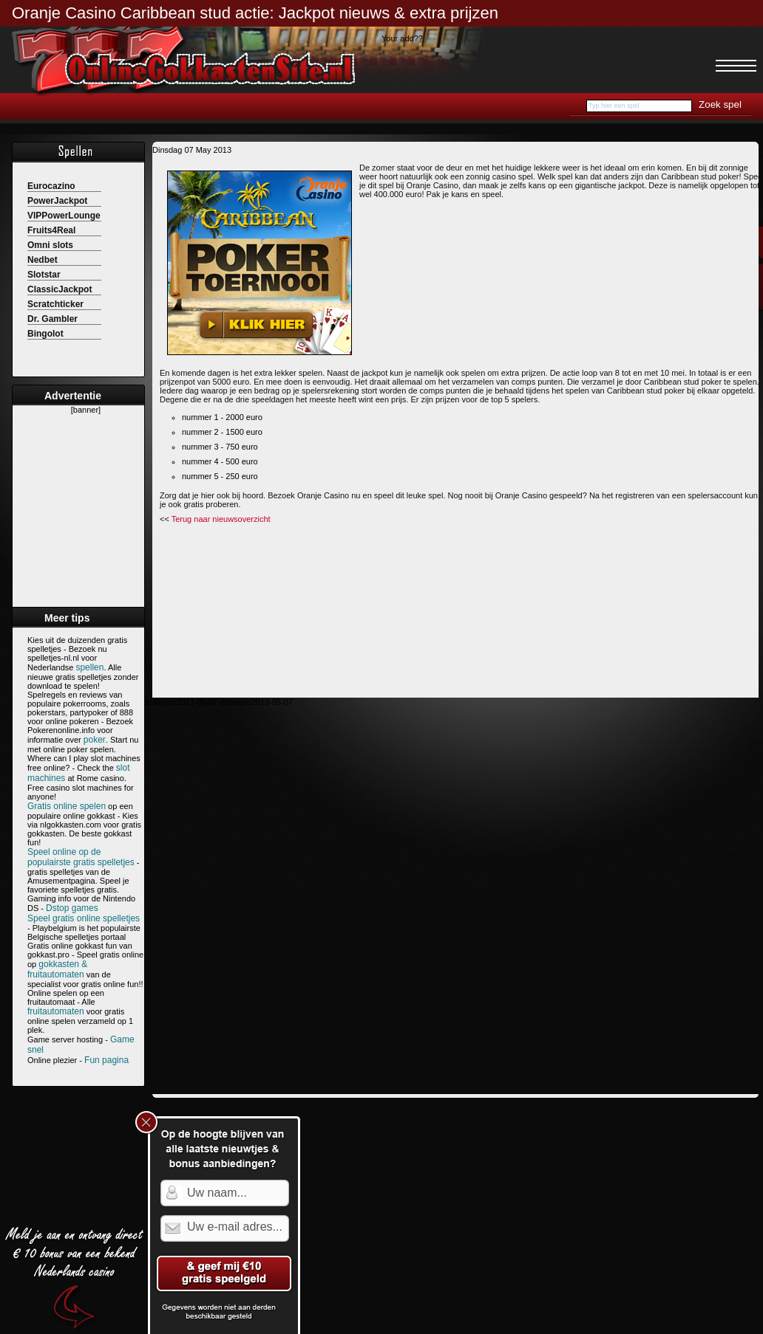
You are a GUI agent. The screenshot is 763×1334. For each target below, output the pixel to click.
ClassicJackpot (59, 289)
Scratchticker (55, 304)
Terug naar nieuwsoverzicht (221, 519)
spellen (89, 667)
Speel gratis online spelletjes (83, 918)
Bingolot (45, 334)
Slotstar (44, 274)
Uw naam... (217, 1195)
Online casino (186, 106)
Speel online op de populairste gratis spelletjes (81, 857)
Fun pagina (106, 1060)
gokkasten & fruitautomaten (57, 969)
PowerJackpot (57, 201)
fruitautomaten (55, 1011)
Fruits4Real (51, 230)
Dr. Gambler (52, 319)
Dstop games (72, 908)
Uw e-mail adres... (234, 1229)
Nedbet (42, 260)
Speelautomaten (103, 106)
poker (95, 740)
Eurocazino (51, 186)
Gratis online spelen (66, 806)
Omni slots (50, 245)
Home (35, 106)
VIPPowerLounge (64, 215)
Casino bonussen (271, 106)
